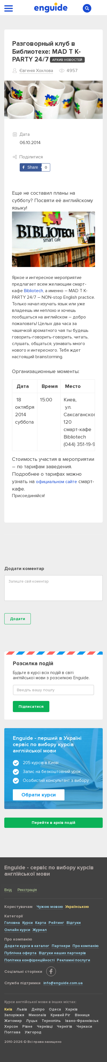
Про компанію (85, 946)
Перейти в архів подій (53, 822)
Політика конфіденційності (29, 960)
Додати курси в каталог (26, 946)
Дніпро (38, 1009)
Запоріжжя (14, 1015)
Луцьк (31, 1021)
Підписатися (31, 706)
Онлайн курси (17, 930)
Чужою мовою (50, 906)
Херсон (11, 1026)
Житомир (13, 1021)
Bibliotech (33, 291)
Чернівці (45, 1026)
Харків (71, 1009)
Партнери (61, 946)
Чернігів (64, 1026)
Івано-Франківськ (81, 1021)
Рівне (27, 1026)
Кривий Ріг (60, 1015)
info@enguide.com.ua (63, 983)
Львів (22, 1009)
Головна (12, 922)
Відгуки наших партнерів (62, 953)
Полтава (12, 1032)
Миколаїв (37, 1015)
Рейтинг (56, 922)
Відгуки (73, 922)
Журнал (40, 930)
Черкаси (84, 1026)
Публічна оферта (20, 953)
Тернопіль (51, 1021)
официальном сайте (56, 482)
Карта (40, 922)
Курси (27, 922)
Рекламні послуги (73, 960)
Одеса (55, 1009)
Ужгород (33, 1032)
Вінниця (82, 1015)
